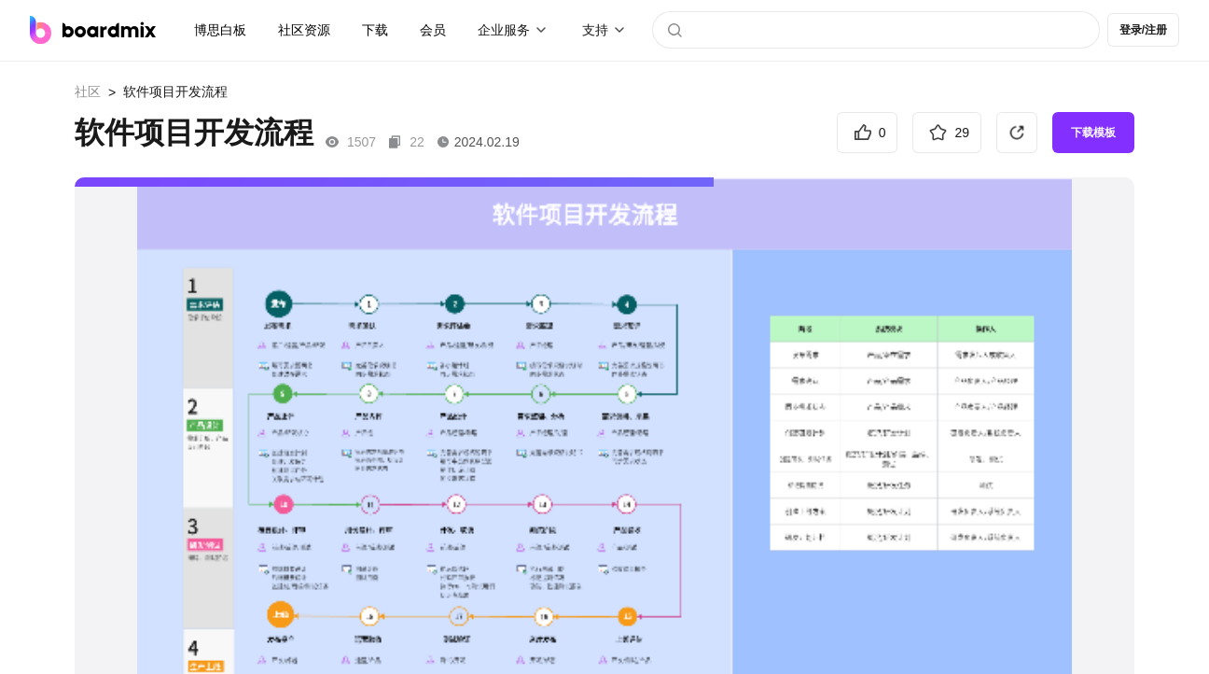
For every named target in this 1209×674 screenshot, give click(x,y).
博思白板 (220, 29)
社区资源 (304, 29)
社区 (88, 91)
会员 (433, 29)
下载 (375, 29)
